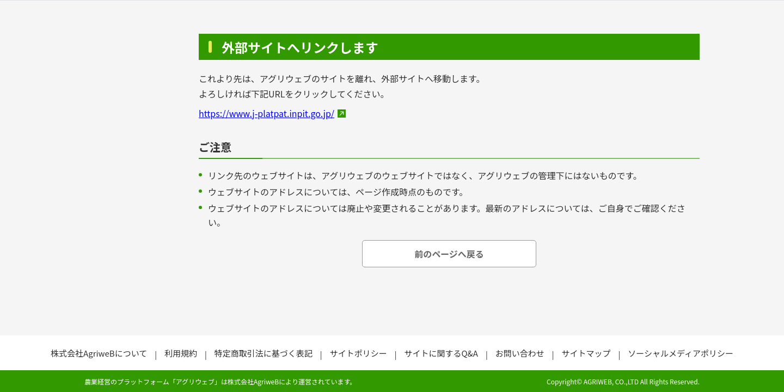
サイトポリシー (358, 353)
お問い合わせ (519, 353)
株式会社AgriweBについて (99, 353)
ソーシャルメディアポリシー (680, 353)
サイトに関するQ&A (440, 353)
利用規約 (180, 353)
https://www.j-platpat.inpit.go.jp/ (266, 113)
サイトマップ (585, 353)
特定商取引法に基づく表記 (264, 353)
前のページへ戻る (449, 253)
